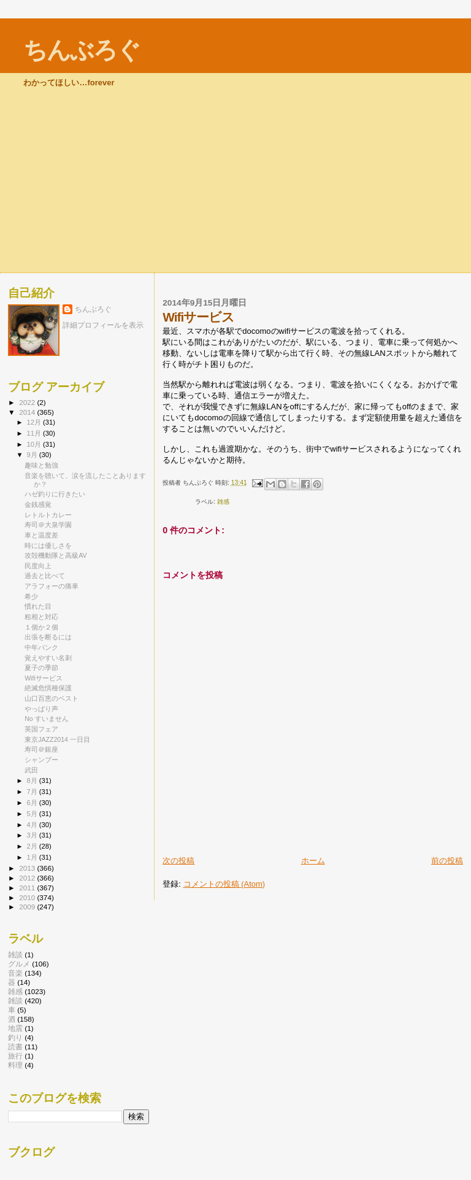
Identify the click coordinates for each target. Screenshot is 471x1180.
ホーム (313, 860)
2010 (28, 897)
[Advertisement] (235, 180)
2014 (28, 412)
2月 (33, 846)
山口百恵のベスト (51, 698)
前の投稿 (447, 860)
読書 (15, 1047)
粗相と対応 (41, 616)
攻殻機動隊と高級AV (55, 555)
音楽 (15, 973)
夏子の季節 (41, 667)
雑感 (223, 501)
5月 (33, 813)
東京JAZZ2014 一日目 (57, 739)
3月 (33, 835)
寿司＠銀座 (41, 749)
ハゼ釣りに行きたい (55, 494)
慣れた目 (38, 606)
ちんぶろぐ (81, 50)
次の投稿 (178, 860)
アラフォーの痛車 (51, 586)
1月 (33, 857)
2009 (28, 907)
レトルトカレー (48, 515)
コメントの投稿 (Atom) (224, 884)
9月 (33, 454)
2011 (28, 888)
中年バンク (41, 647)
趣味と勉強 (41, 465)
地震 (15, 1028)
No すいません (46, 718)
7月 (33, 791)
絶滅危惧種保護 (48, 688)
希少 (31, 596)
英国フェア (41, 729)
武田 (31, 770)
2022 (28, 402)
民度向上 (38, 565)
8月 (33, 780)
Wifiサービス (44, 678)
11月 (35, 433)
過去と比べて (45, 575)
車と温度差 (41, 535)
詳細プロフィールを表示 (103, 325)
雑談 (15, 1001)
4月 (33, 824)
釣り (15, 1037)
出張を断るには (48, 637)
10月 (35, 444)
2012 (28, 878)
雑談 (15, 954)
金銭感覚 (38, 504)
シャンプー (41, 759)
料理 (15, 1065)
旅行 (15, 1056)
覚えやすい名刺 (48, 657)
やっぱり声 (41, 708)
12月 (35, 422)
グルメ (19, 964)
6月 (33, 802)
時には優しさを (48, 545)
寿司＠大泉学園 (48, 524)
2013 (28, 868)
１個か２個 (41, 627)
